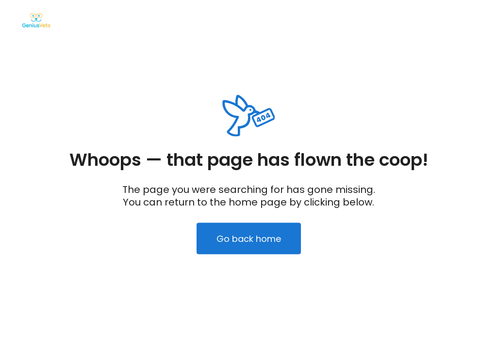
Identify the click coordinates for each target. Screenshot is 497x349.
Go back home (248, 239)
